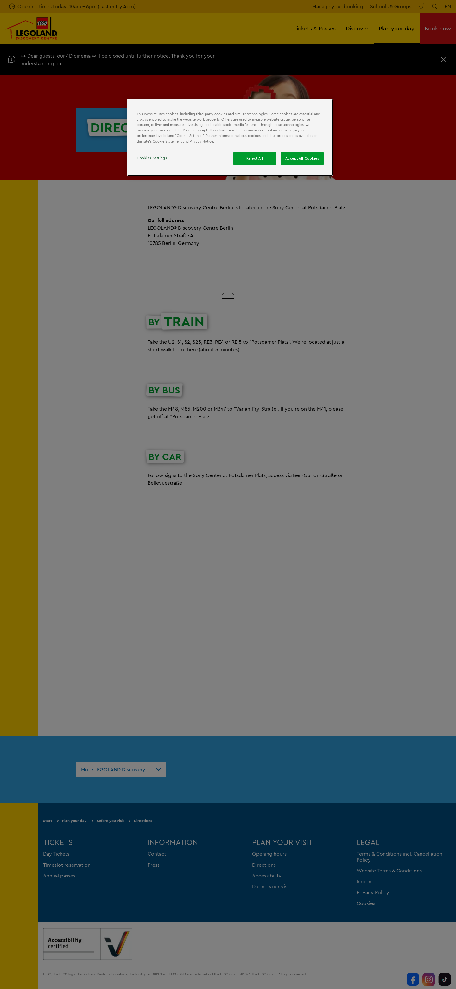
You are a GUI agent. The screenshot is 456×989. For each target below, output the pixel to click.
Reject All (254, 158)
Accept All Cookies (302, 158)
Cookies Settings (152, 158)
